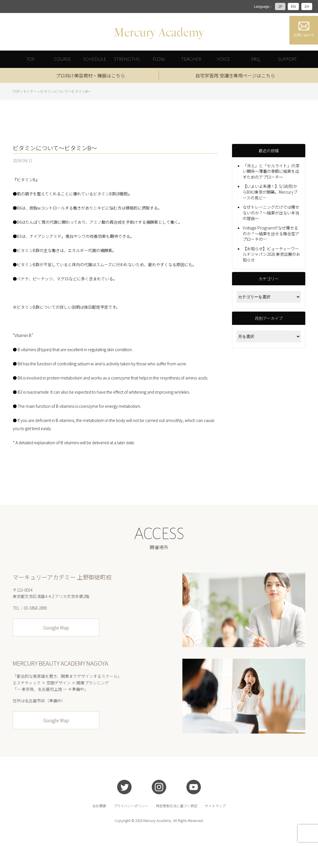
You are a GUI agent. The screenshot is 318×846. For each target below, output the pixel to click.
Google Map (56, 627)
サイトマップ (215, 806)
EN (293, 7)
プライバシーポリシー (131, 806)
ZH (306, 7)
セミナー (30, 91)
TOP (16, 91)
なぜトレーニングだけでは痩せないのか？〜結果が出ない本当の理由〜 (271, 212)
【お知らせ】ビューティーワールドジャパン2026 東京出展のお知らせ (271, 254)
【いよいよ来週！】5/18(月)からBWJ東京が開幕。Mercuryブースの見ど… (270, 192)
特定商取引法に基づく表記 (176, 806)
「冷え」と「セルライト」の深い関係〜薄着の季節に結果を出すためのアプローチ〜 (271, 171)
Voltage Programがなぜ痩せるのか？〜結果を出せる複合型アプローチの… (271, 233)
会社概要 (99, 806)
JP (280, 7)
